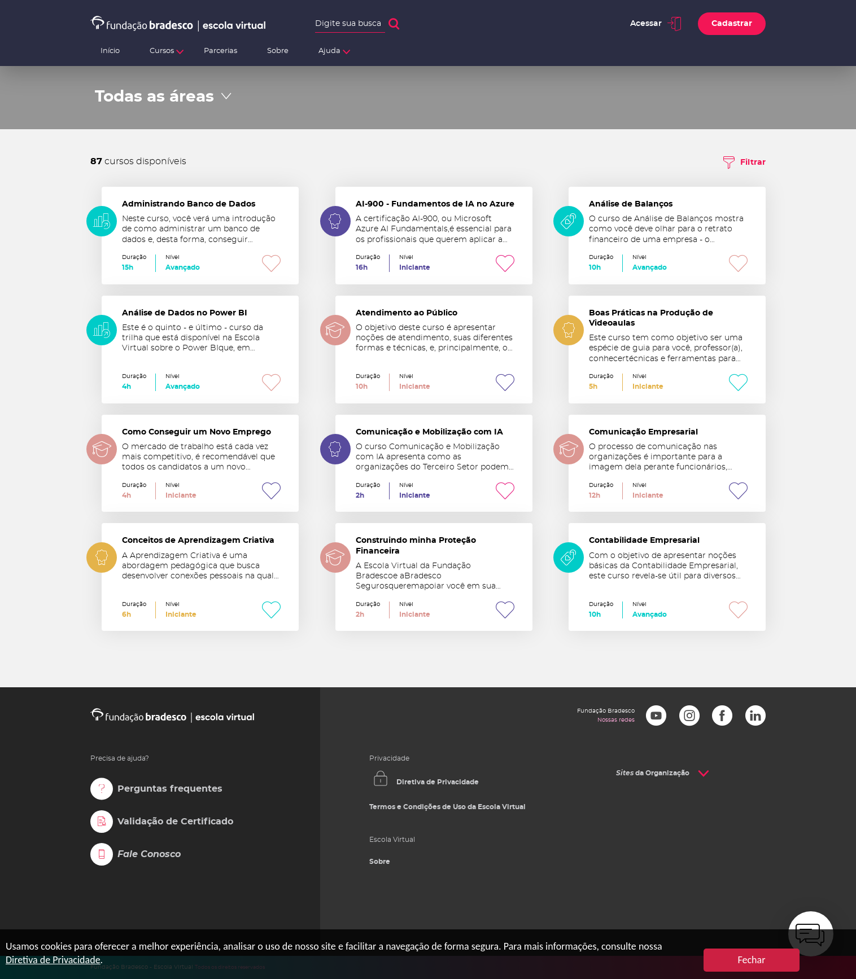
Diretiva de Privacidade (437, 782)
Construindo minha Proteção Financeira (433, 577)
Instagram (689, 715)
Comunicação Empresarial (667, 463)
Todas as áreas (154, 97)
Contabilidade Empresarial (667, 577)
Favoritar (271, 262)
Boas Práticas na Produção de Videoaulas (667, 349)
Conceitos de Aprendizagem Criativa (200, 577)
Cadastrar (731, 24)
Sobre (278, 51)
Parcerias (220, 51)
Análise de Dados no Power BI (200, 349)
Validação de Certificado (175, 821)
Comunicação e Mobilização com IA (433, 463)
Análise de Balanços (667, 235)
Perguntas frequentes (169, 788)
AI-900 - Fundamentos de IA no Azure (433, 235)
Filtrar (753, 162)
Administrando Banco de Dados (200, 235)
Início (110, 51)
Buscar (394, 23)
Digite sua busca (348, 24)
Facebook (722, 715)
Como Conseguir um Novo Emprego (200, 463)
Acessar (646, 24)
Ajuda (329, 51)
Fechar (752, 960)
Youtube (656, 715)
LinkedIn (755, 715)
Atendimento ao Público (433, 349)
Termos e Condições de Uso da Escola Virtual (447, 807)
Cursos (162, 51)
